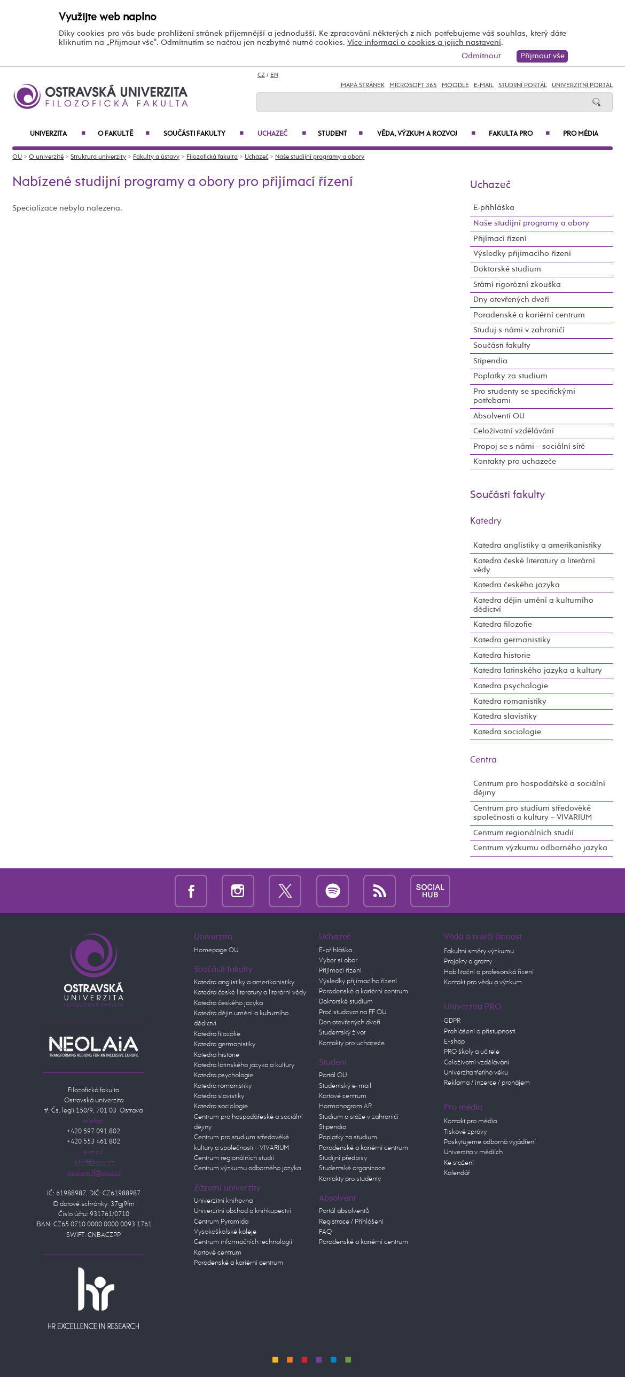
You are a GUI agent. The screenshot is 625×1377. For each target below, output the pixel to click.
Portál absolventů (344, 1211)
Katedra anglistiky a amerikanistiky (537, 545)
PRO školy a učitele (471, 1051)
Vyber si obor (338, 960)
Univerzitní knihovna (223, 1200)
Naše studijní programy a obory (319, 157)
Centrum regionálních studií (523, 833)
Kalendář (457, 1173)
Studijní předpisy (343, 1158)
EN (274, 75)
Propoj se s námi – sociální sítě (529, 446)
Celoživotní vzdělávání (513, 431)
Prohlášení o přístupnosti (479, 1031)
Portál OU (333, 1075)
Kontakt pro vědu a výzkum (483, 982)
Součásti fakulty (203, 133)
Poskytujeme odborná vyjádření (490, 1142)
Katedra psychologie (510, 686)
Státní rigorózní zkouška (517, 285)
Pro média (580, 133)
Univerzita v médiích (473, 1152)
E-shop (454, 1041)
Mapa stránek (363, 85)
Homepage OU (216, 950)
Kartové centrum (217, 1252)
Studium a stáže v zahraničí (359, 1117)
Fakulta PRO (519, 133)
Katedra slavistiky (505, 716)
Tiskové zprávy (465, 1132)
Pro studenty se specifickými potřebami (524, 396)
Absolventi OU (499, 416)
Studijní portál (522, 85)
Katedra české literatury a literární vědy (534, 565)
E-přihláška (493, 208)
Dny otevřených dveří (511, 300)
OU (17, 157)
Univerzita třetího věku (476, 1072)
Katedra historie (501, 655)
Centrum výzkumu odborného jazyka (540, 848)
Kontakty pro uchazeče (514, 461)
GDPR (452, 1020)
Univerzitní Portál (582, 85)
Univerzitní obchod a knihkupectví (242, 1211)
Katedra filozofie (502, 624)
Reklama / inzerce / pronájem (487, 1082)
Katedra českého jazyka (516, 585)
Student (340, 133)
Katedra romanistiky (509, 701)
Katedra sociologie (507, 732)
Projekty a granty (468, 961)
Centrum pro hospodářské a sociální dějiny (539, 788)
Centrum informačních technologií (243, 1242)
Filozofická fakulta (212, 157)
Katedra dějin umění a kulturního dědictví (533, 605)
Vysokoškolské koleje (225, 1231)
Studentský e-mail (345, 1086)
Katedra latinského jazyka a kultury (537, 670)
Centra (483, 760)
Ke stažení (459, 1163)
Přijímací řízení (500, 239)
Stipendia (490, 361)
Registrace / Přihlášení (351, 1221)
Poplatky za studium (510, 376)
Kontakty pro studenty (350, 1179)
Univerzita (57, 133)
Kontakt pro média (470, 1121)
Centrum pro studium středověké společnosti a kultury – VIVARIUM (532, 813)
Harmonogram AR (345, 1106)
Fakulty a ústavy (156, 157)
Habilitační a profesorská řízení (489, 972)
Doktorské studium (507, 269)
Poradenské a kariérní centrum (529, 315)
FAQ (325, 1231)
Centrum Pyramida (221, 1221)
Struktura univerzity (98, 157)
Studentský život (342, 1032)
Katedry (486, 521)
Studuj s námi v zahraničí (519, 330)
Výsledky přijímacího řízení (522, 254)
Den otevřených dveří (349, 1022)
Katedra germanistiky (512, 640)
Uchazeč (281, 133)
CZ (261, 75)
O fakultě (124, 133)
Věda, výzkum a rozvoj (426, 133)
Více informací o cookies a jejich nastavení (424, 42)
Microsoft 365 (413, 85)
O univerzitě (46, 157)
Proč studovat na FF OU (352, 1012)
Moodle (455, 85)
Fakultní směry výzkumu (479, 951)
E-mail (484, 85)
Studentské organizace (352, 1168)
